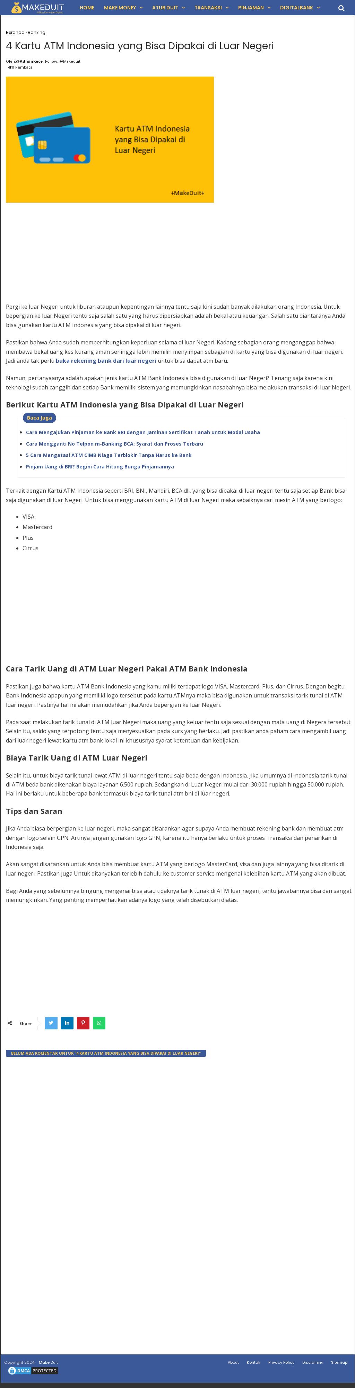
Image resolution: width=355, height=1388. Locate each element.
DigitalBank (296, 7)
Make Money (120, 7)
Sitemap (339, 1364)
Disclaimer (312, 1364)
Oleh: (11, 62)
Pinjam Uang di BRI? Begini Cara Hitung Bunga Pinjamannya (100, 468)
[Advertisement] (179, 255)
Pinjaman (251, 7)
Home (87, 7)
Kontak (253, 1364)
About (233, 1364)
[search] (341, 8)
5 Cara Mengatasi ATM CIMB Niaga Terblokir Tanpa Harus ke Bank (109, 457)
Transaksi (208, 7)
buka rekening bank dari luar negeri (106, 362)
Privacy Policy (281, 1364)
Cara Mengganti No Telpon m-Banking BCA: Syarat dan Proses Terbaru (114, 445)
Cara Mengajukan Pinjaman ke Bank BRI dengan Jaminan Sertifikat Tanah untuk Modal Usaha (143, 434)
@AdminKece (29, 62)
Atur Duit (165, 7)
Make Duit (48, 1364)
